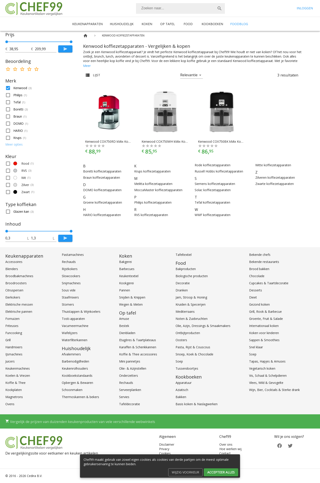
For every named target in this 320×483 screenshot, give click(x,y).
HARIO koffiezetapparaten (102, 215)
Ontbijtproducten (188, 333)
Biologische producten (192, 276)
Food (188, 24)
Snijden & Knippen (132, 297)
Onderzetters (128, 375)
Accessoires (13, 262)
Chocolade (256, 276)
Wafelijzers (70, 333)
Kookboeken (212, 24)
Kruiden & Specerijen (191, 304)
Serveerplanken (130, 390)
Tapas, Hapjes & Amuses (267, 361)
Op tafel (167, 24)
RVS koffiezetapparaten (151, 215)
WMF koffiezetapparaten (212, 215)
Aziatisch (182, 390)
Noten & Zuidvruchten (192, 319)
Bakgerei (125, 262)
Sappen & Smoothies (264, 340)
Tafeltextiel (184, 255)
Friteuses (11, 326)
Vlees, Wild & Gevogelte (266, 383)
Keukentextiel (128, 276)
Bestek (124, 326)
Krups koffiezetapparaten (152, 171)
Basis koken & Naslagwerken (197, 404)
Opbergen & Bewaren (77, 383)
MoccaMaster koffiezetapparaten (158, 190)
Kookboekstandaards (77, 375)
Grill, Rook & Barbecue (265, 311)
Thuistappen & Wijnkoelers (81, 311)
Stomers (68, 304)
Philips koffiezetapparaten (153, 202)
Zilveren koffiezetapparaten (275, 177)
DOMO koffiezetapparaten (102, 190)
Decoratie (183, 283)
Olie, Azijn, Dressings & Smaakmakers (203, 326)
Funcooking (13, 333)
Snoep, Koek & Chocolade (194, 354)
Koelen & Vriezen (17, 375)
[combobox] (180, 8)
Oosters (181, 340)
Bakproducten (186, 269)
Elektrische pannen (18, 311)
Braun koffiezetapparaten (101, 177)
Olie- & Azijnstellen (132, 368)
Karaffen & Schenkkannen (137, 347)
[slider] (39, 41)
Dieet (253, 297)
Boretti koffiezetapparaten (102, 171)
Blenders (11, 269)
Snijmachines (71, 283)
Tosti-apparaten (73, 319)
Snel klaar (256, 347)
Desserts (255, 290)
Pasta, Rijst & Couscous (193, 347)
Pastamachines (73, 255)
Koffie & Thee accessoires (138, 354)
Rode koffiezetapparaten (212, 165)
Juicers (10, 361)
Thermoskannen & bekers (80, 397)
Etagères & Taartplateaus (137, 340)
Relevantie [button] (189, 74)
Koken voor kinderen (264, 333)
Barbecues (126, 269)
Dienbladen (127, 333)
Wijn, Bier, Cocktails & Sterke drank (274, 390)
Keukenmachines (17, 368)
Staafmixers (70, 297)
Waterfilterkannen (74, 340)
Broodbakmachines (19, 276)
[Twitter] (290, 445)
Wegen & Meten (131, 304)
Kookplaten (13, 390)
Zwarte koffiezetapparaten (274, 184)
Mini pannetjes (129, 361)
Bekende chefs (259, 255)
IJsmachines (13, 354)
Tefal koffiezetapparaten (212, 202)
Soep (179, 361)
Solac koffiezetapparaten (213, 190)
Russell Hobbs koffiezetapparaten (219, 171)
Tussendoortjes (187, 368)
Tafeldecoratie (129, 404)
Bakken (181, 397)
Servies (124, 397)
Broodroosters (16, 283)
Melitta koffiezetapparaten (153, 184)
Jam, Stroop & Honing (191, 297)
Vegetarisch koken (262, 368)
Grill (8, 340)
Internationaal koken (264, 326)
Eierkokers (12, 297)
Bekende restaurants (264, 262)
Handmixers (13, 347)
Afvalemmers (71, 354)
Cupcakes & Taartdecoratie (268, 283)
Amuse (124, 319)
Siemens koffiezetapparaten (215, 184)
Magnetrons (14, 397)
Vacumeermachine (75, 326)
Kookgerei (126, 283)
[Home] (85, 35)
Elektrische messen (19, 304)
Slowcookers (71, 276)
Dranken (182, 290)
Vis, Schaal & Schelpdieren (268, 375)
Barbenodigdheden (75, 361)
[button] (39, 88)
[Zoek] (219, 8)
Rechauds (69, 262)
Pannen (124, 290)
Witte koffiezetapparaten (273, 165)
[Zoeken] (175, 8)
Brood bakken (259, 269)
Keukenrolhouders (75, 368)
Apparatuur (184, 383)
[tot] (20, 48)
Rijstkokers (70, 269)
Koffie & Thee (15, 383)
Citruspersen (14, 290)
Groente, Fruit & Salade (266, 319)
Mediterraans (185, 311)
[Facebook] (279, 445)
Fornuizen (12, 319)
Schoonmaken (72, 390)
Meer (87, 66)
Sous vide (69, 290)
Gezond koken (259, 304)
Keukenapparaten (87, 24)
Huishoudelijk (122, 24)
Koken (147, 24)
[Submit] (65, 48)
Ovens (9, 404)
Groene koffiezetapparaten (102, 202)
